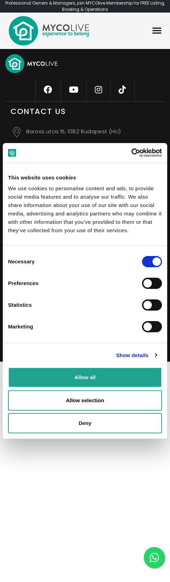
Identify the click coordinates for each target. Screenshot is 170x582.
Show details (132, 355)
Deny (85, 423)
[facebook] (48, 90)
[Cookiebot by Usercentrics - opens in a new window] (131, 152)
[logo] (49, 31)
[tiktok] (122, 90)
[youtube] (73, 90)
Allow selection (85, 400)
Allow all (85, 377)
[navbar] (157, 31)
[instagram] (98, 90)
